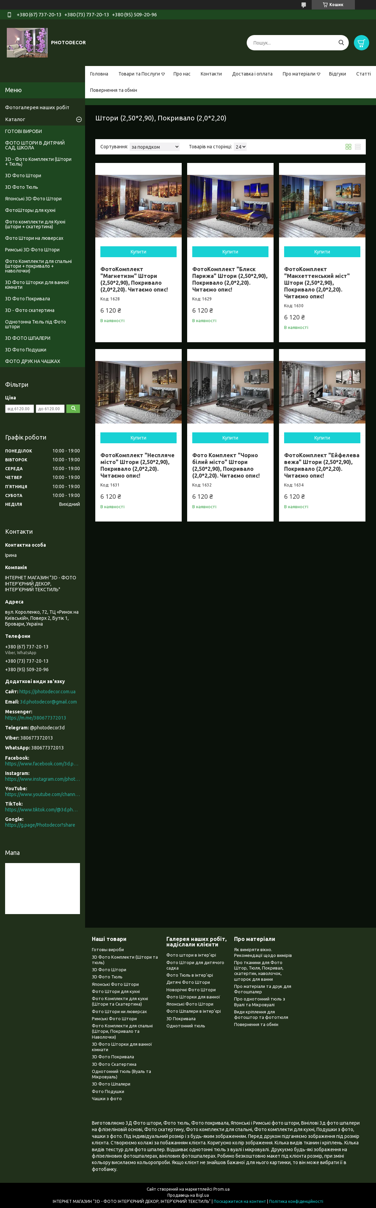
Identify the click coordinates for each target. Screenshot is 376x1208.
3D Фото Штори (23, 175)
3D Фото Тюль (21, 187)
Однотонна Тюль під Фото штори (35, 324)
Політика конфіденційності (296, 1201)
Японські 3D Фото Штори (33, 198)
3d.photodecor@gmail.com (48, 702)
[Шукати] (341, 42)
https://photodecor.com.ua (47, 691)
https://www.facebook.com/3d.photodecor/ (42, 763)
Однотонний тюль (185, 1025)
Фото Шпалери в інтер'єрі (193, 1011)
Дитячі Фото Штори (188, 982)
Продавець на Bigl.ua (188, 1195)
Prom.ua (221, 1189)
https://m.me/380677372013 (35, 718)
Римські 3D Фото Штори (32, 249)
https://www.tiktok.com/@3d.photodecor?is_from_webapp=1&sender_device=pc (42, 809)
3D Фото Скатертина (114, 1064)
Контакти (211, 74)
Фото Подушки (108, 1091)
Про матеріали (299, 74)
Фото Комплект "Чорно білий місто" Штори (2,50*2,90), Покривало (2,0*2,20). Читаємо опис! (226, 465)
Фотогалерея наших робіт (37, 107)
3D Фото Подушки (25, 349)
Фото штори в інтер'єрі (191, 955)
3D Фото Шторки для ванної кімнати (37, 285)
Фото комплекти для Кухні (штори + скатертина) (35, 224)
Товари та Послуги (139, 74)
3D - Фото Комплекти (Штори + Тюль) (38, 161)
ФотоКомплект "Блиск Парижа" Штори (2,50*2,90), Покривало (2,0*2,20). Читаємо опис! (229, 279)
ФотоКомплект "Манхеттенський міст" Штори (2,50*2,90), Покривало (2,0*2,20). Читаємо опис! (317, 282)
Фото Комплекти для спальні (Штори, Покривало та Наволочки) (122, 1031)
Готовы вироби (108, 949)
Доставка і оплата (252, 74)
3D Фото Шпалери (111, 1083)
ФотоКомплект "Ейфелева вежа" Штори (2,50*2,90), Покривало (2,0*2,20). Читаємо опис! (321, 465)
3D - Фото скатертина (29, 310)
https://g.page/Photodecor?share (40, 825)
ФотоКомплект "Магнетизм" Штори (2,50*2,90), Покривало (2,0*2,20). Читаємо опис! (134, 279)
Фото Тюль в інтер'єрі (189, 975)
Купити (138, 251)
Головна (99, 74)
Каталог (15, 119)
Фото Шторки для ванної (193, 996)
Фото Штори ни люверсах (119, 1011)
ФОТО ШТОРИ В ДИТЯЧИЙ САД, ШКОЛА (35, 145)
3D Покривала (181, 1018)
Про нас (182, 74)
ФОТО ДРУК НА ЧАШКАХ (32, 361)
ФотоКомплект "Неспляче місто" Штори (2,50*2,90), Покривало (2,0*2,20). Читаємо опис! (137, 465)
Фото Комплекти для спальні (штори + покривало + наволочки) (38, 266)
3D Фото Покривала (27, 298)
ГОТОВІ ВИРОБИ (23, 131)
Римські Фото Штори (114, 1018)
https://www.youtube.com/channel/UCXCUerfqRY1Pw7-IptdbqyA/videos (42, 794)
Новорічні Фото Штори (191, 989)
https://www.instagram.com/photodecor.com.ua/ (42, 779)
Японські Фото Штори (115, 984)
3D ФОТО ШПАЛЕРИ (27, 338)
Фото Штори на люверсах (34, 238)
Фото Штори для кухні (116, 991)
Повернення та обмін (113, 90)
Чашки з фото (107, 1098)
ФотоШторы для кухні (30, 210)
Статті (363, 74)
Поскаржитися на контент (240, 1201)
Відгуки (337, 74)
